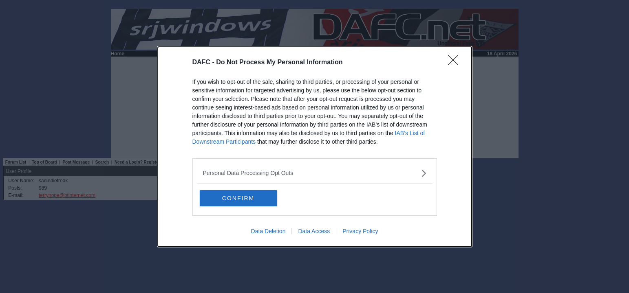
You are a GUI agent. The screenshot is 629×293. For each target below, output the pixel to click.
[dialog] (315, 147)
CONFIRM (238, 198)
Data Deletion (268, 231)
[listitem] (314, 173)
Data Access (314, 231)
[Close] (455, 62)
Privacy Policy (360, 231)
